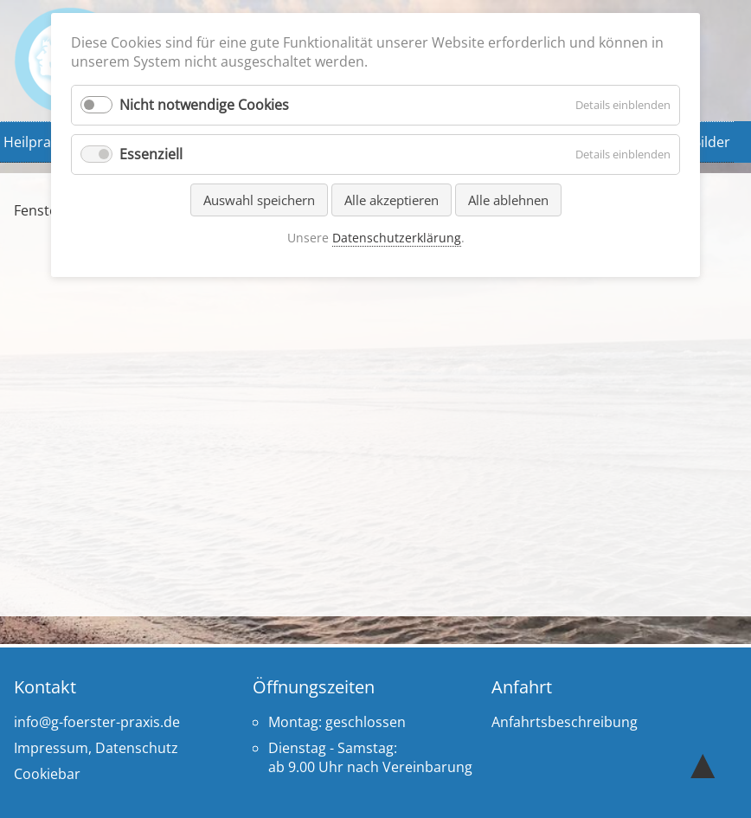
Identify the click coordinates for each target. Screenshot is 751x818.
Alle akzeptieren (391, 200)
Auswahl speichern (259, 200)
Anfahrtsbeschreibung (564, 721)
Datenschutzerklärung (396, 237)
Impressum (51, 747)
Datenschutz (136, 747)
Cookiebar (47, 773)
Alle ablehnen (508, 200)
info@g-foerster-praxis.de (97, 721)
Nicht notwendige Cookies (204, 104)
